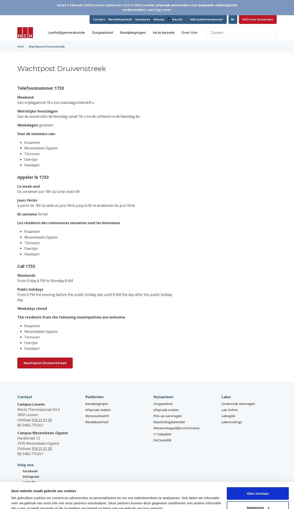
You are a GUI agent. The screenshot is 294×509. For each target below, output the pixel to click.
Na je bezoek (164, 32)
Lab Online (230, 410)
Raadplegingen (133, 32)
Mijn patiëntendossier (204, 19)
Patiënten (94, 397)
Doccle (175, 19)
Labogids (228, 416)
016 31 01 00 (42, 420)
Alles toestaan (258, 469)
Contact (99, 19)
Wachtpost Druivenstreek (45, 363)
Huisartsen (163, 397)
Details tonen (21, 495)
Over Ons (189, 32)
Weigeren (257, 497)
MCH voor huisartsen (257, 19)
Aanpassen (258, 483)
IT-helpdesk (162, 434)
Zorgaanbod (102, 32)
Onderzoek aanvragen (238, 404)
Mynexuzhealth (97, 416)
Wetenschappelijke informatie (176, 428)
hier (159, 10)
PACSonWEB (162, 440)
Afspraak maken (98, 410)
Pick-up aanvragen (168, 416)
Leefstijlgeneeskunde (66, 32)
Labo (226, 397)
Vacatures (142, 19)
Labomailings (232, 422)
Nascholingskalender (169, 422)
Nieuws (159, 19)
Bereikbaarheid (120, 19)
